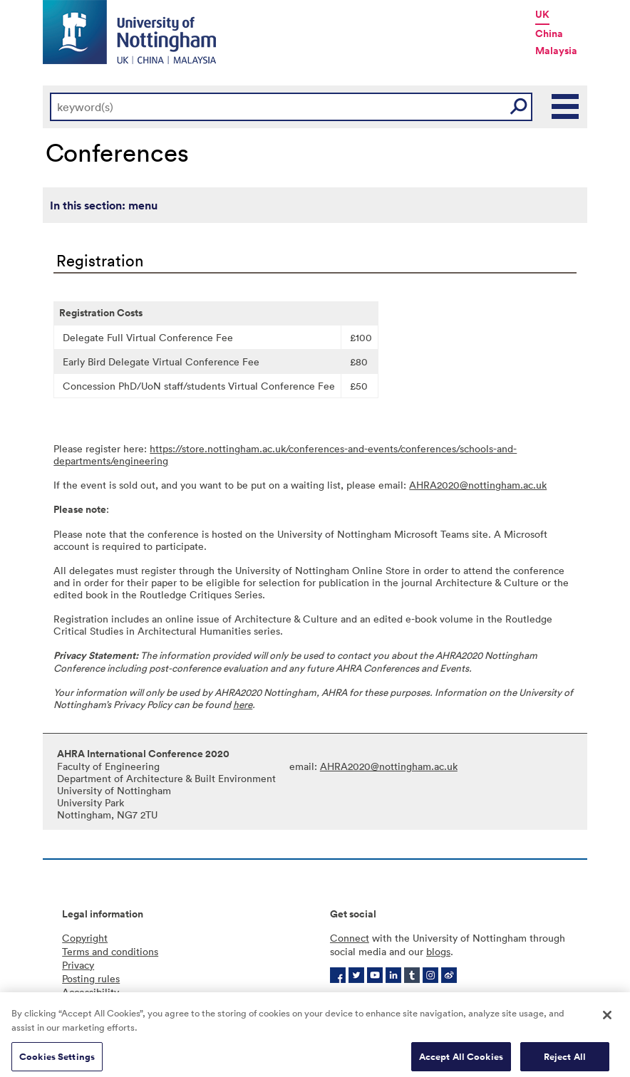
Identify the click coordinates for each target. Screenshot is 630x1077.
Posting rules (91, 978)
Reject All (565, 1061)
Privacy (78, 965)
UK (542, 14)
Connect (349, 938)
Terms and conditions (110, 951)
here (242, 704)
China (549, 33)
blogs (438, 951)
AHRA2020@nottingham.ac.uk (478, 484)
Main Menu (566, 107)
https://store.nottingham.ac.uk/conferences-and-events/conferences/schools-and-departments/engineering (285, 454)
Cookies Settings (57, 1061)
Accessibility (90, 992)
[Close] (607, 1020)
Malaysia (556, 50)
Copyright (85, 938)
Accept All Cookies (461, 1061)
